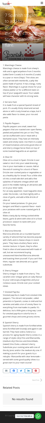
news (9, 55)
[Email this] (6, 370)
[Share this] (13, 370)
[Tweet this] (21, 370)
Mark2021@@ (29, 52)
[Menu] (42, 3)
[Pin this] (35, 370)
